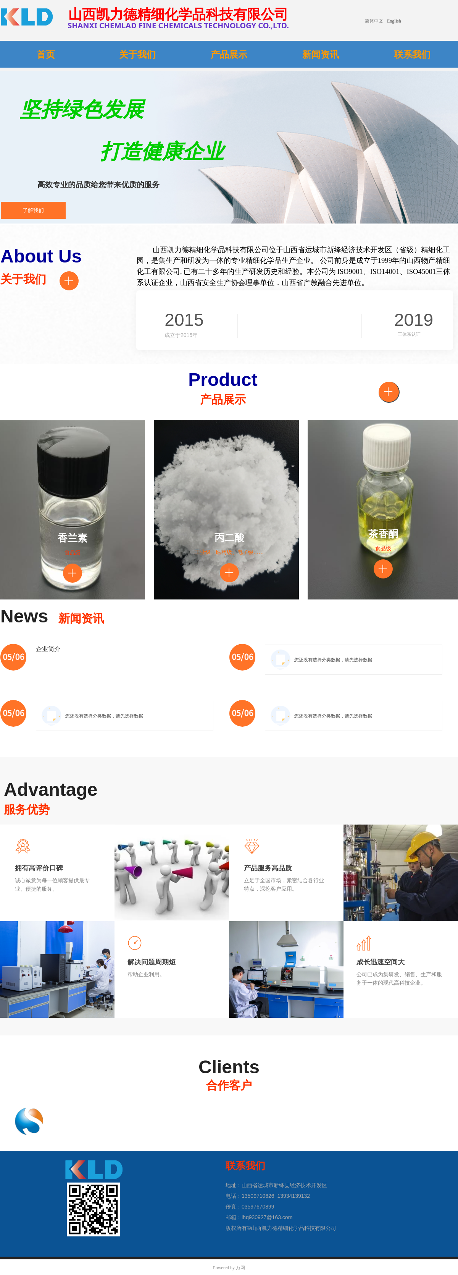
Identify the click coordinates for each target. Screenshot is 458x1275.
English (394, 21)
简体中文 (374, 21)
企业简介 (48, 649)
